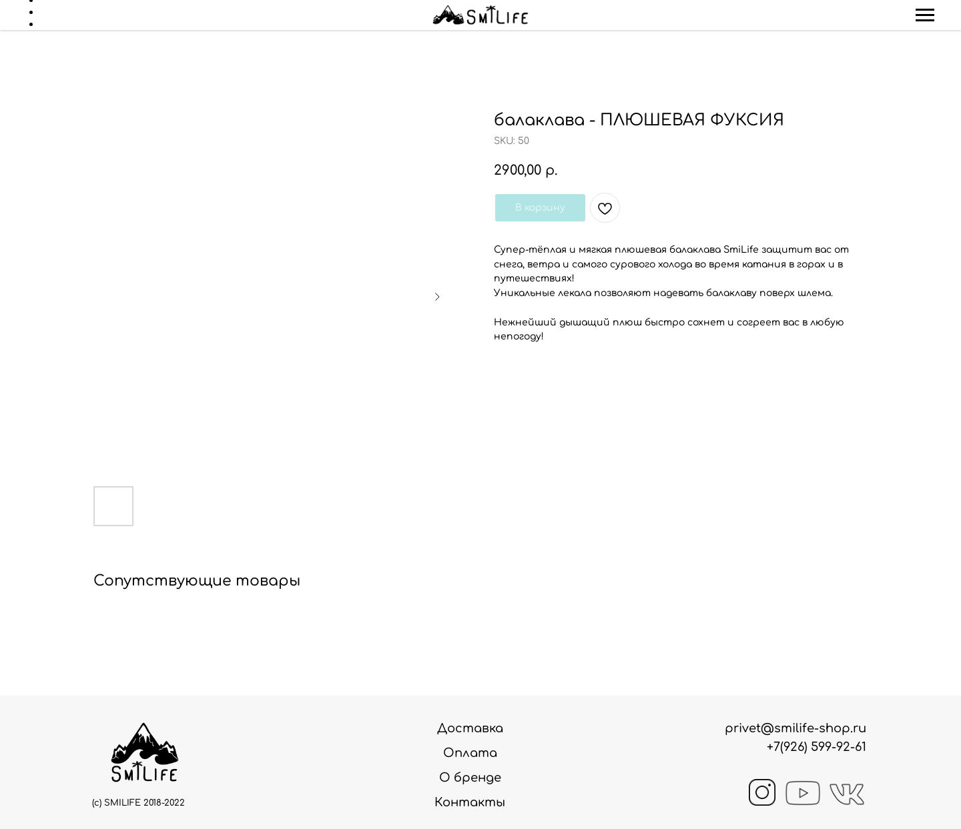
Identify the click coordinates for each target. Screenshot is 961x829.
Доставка (470, 728)
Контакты (469, 802)
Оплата (470, 753)
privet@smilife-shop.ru (795, 728)
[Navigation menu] (925, 15)
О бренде (470, 777)
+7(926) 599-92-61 (816, 747)
